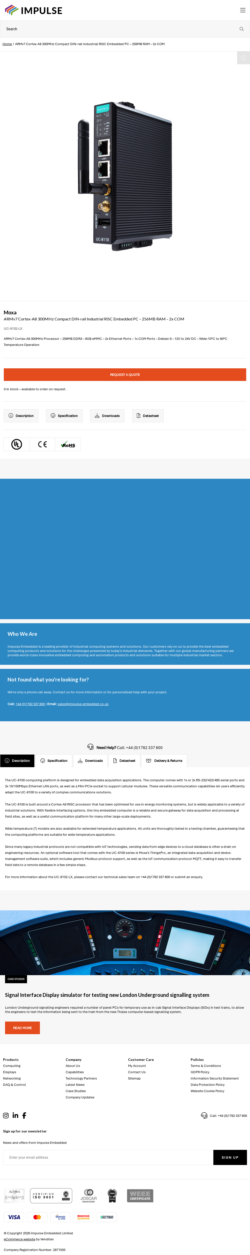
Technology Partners (81, 1078)
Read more (22, 1028)
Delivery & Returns (164, 761)
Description (21, 415)
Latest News (75, 1085)
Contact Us (137, 1072)
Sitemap (134, 1078)
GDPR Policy (200, 1072)
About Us (73, 1066)
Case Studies (76, 1091)
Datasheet (148, 415)
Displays (9, 1072)
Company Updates (80, 1097)
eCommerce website (19, 1239)
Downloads (107, 415)
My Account (137, 1066)
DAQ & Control (14, 1085)
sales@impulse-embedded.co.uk (83, 704)
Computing (11, 1066)
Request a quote (125, 375)
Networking (12, 1078)
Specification (64, 415)
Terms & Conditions (206, 1066)
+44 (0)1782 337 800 (30, 704)
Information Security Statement (215, 1078)
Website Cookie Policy (207, 1091)
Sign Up (230, 1157)
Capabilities (75, 1072)
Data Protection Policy (207, 1085)
